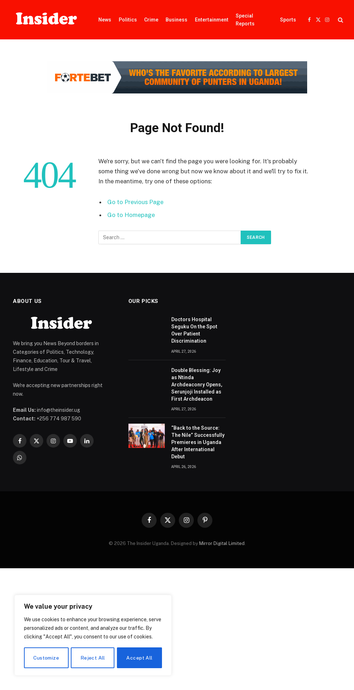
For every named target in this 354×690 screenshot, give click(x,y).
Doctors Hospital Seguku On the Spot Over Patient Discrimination (194, 330)
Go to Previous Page (135, 202)
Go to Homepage (131, 214)
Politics (128, 20)
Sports (288, 20)
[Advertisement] (177, 629)
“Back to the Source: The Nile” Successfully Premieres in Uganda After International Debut (198, 442)
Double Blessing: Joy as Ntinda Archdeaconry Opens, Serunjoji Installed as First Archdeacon (196, 384)
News (104, 20)
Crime (151, 20)
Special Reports (245, 19)
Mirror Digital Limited (222, 543)
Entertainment (211, 20)
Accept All (140, 658)
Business (176, 20)
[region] (93, 635)
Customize (46, 658)
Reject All (92, 658)
